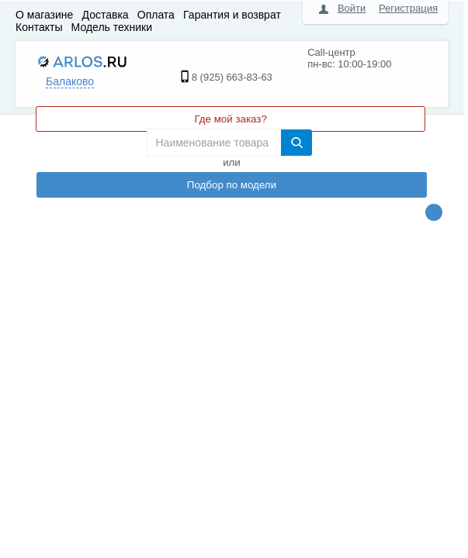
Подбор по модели (231, 185)
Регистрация (408, 8)
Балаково (70, 81)
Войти (352, 8)
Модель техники (111, 27)
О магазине (44, 15)
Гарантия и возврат (232, 15)
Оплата (156, 15)
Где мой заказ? (230, 119)
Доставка (105, 15)
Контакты (39, 27)
